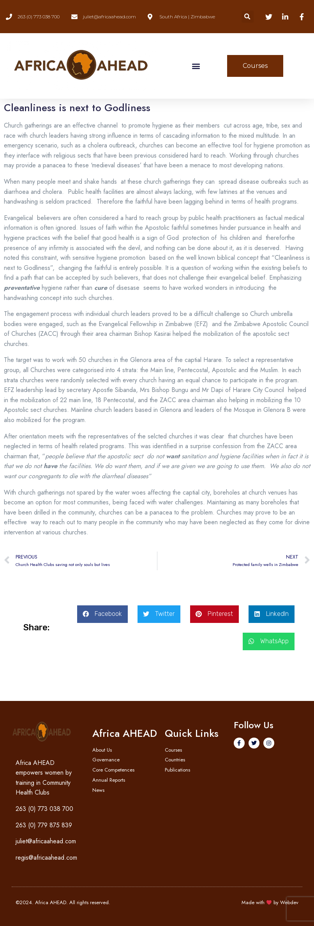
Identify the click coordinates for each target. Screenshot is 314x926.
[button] (248, 17)
